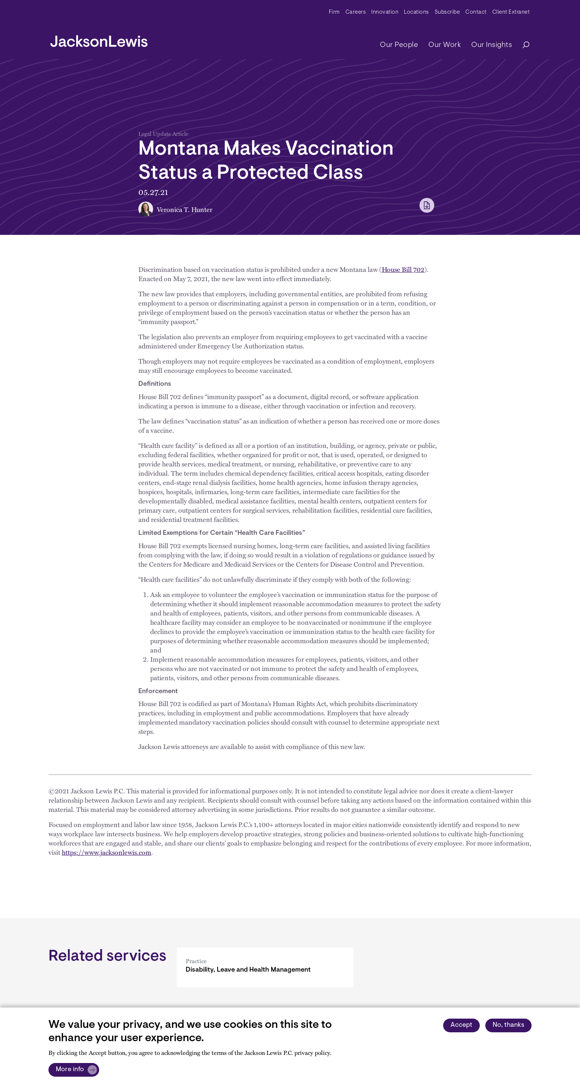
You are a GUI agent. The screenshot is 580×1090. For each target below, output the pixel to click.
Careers (355, 12)
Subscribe (447, 12)
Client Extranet (511, 12)
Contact (476, 12)
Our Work (444, 45)
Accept (461, 1025)
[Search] (522, 45)
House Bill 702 (403, 269)
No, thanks (508, 1025)
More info (70, 1069)
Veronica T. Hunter (184, 209)
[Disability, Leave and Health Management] (265, 967)
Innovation (384, 12)
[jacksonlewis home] (99, 39)
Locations (416, 12)
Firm (334, 12)
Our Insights (491, 45)
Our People (399, 45)
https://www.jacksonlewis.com (106, 852)
